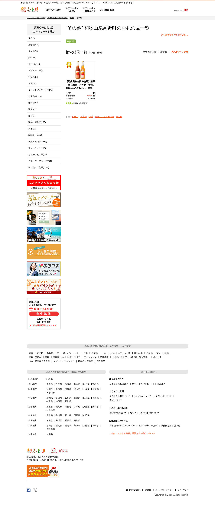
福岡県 (49, 425)
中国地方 (32, 415)
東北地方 (32, 384)
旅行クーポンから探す (71, 10)
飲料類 (149, 353)
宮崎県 (95, 425)
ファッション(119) (37, 148)
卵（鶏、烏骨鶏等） (140, 357)
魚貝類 (50, 353)
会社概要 (148, 490)
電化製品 (101, 361)
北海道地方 (33, 379)
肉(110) (31, 57)
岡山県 (68, 415)
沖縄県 (49, 434)
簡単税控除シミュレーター (122, 425)
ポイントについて (163, 396)
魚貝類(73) (33, 51)
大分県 (86, 425)
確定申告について (118, 413)
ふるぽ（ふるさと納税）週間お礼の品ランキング (132, 433)
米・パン (67, 353)
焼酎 (91, 116)
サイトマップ (182, 490)
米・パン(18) (34, 64)
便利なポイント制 (140, 383)
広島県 (77, 415)
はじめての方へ (125, 10)
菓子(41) (32, 109)
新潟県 (49, 398)
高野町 (110, 28)
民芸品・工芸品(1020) (38, 167)
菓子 (158, 353)
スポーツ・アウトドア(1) (40, 161)
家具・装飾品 (35, 357)
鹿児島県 (50, 429)
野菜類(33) (33, 77)
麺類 (166, 353)
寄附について (116, 400)
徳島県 (49, 420)
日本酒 (83, 116)
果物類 (40, 353)
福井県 (77, 398)
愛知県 (68, 401)
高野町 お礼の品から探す (57, 18)
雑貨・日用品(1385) (37, 141)
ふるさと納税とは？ (119, 383)
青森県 (49, 384)
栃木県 (59, 389)
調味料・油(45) (35, 135)
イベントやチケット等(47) (40, 90)
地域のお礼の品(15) (37, 154)
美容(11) (32, 129)
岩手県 (59, 384)
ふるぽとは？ (159, 383)
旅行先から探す (53, 10)
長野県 (95, 398)
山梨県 (86, 398)
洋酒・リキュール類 (104, 116)
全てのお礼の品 (107, 10)
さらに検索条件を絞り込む (173, 35)
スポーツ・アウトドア (63, 361)
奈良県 (95, 406)
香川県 (59, 420)
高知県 (77, 420)
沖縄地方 (32, 434)
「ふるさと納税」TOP (36, 18)
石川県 (68, 398)
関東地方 (32, 389)
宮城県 (68, 384)
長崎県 (68, 425)
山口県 (86, 415)
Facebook (28, 490)
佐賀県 (59, 425)
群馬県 (68, 389)
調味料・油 (58, 357)
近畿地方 (69, 103)
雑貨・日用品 (73, 357)
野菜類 (94, 353)
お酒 (72, 18)
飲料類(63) (33, 103)
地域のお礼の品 (119, 357)
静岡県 (59, 401)
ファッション (90, 357)
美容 (47, 357)
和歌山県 (78, 103)
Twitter (35, 490)
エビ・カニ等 (81, 353)
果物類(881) (34, 45)
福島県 (95, 384)
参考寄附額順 (149, 52)
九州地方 (32, 425)
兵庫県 (86, 406)
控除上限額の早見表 (148, 425)
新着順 (163, 52)
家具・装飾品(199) (37, 122)
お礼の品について (142, 396)
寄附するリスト (160, 10)
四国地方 (32, 420)
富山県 (59, 398)
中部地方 (32, 398)
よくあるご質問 (139, 10)
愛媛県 (68, 420)
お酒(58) (32, 83)
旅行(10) (32, 38)
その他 (119, 116)
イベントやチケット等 (120, 353)
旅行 (31, 353)
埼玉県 (77, 389)
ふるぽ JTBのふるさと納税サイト (30, 10)
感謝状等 (104, 357)
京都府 (68, 406)
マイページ (150, 10)
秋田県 (77, 384)
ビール (75, 116)
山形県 (86, 384)
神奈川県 (50, 392)
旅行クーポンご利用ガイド (88, 10)
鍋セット (157, 357)
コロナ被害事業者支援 (39, 361)
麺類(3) (31, 116)
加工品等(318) (35, 96)
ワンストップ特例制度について (144, 413)
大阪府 (77, 406)
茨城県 (49, 389)
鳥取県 (49, 415)
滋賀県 (59, 406)
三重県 (49, 406)
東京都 (95, 389)
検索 (168, 10)
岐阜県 (49, 401)
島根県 (59, 415)
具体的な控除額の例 (170, 425)
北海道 (49, 379)
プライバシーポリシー (164, 490)
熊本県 (77, 425)
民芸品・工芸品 (85, 361)
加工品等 (138, 353)
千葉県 (86, 389)
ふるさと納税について (120, 396)
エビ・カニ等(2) (35, 70)
